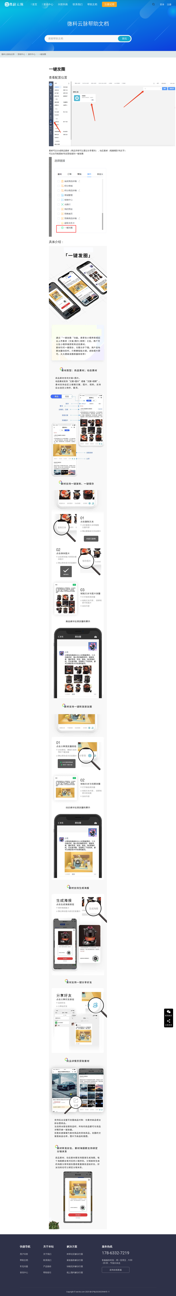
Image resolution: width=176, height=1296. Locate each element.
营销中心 (21, 54)
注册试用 (109, 4)
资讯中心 (47, 4)
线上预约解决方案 (75, 1272)
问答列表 (63, 4)
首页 (34, 4)
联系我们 (78, 4)
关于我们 (47, 1254)
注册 (169, 4)
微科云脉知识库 (8, 54)
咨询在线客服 (116, 1270)
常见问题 (24, 1266)
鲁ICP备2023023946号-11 (100, 1292)
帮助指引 (47, 1272)
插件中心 (32, 54)
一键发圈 (42, 54)
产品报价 (47, 1266)
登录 (162, 4)
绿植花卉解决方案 (75, 1266)
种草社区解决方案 (75, 1254)
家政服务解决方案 (75, 1260)
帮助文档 (92, 4)
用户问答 (24, 1254)
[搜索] (153, 4)
